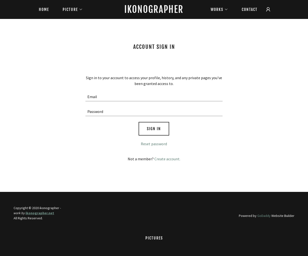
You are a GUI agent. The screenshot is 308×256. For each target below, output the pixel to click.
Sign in (154, 128)
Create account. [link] (167, 158)
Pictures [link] (154, 238)
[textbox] (154, 96)
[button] (71, 9)
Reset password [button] (154, 143)
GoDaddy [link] (264, 215)
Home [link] (44, 9)
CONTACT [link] (250, 9)
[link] (154, 11)
